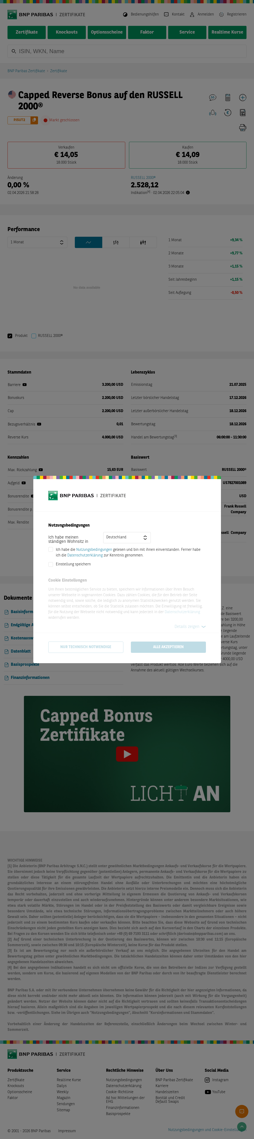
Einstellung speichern (73, 564)
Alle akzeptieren (168, 647)
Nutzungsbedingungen (94, 550)
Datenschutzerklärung (85, 555)
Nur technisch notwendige (85, 647)
